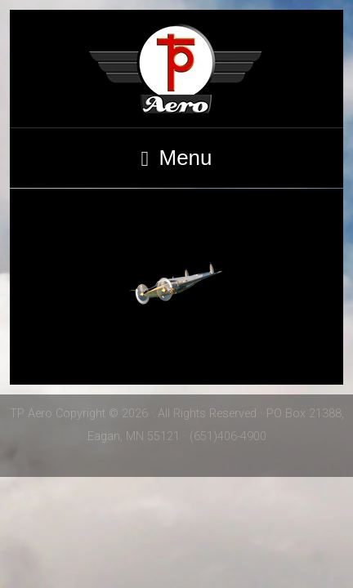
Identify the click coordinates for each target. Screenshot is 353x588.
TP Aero (176, 68)
